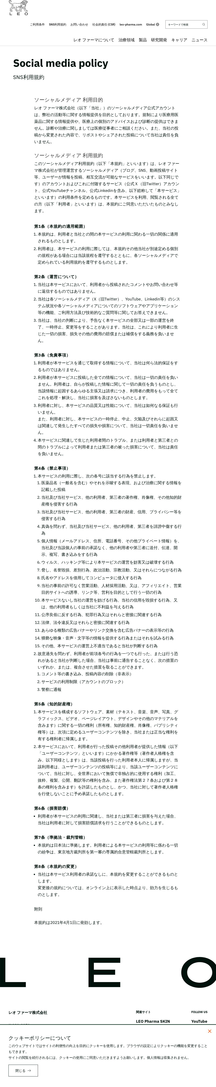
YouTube (199, 1021)
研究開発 (159, 39)
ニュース (200, 39)
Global (152, 24)
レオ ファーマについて (93, 39)
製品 (143, 39)
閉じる (20, 1070)
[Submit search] (204, 24)
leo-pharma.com (131, 24)
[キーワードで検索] (186, 24)
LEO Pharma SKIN (153, 1021)
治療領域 (127, 39)
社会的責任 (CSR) (103, 24)
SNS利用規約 (57, 24)
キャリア (179, 39)
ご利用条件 (37, 24)
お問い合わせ (79, 24)
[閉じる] (209, 1031)
